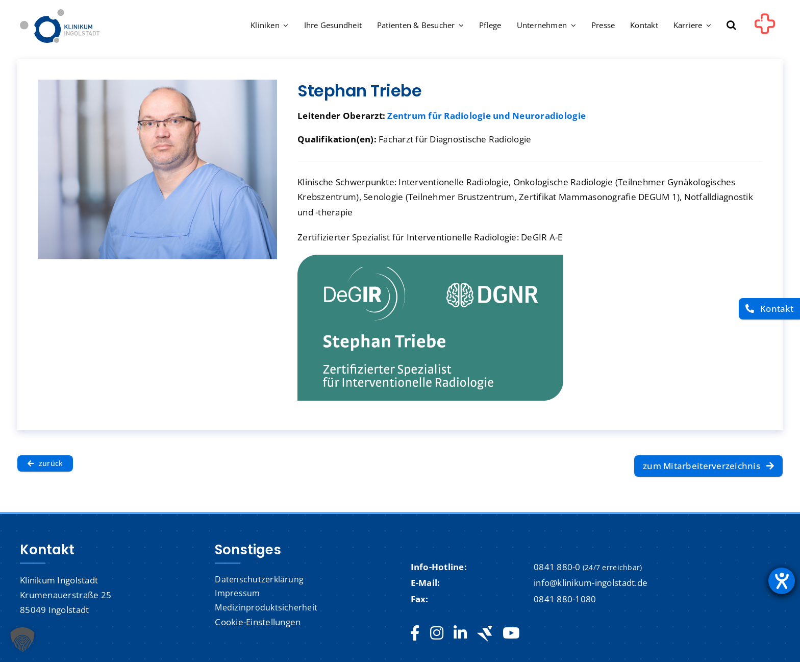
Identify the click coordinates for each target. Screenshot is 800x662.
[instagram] (436, 633)
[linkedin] (460, 633)
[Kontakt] (769, 309)
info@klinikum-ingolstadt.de (590, 583)
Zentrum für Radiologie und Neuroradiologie (486, 115)
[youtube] (511, 633)
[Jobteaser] (484, 634)
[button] (731, 26)
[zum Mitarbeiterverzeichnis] (708, 466)
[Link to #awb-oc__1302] (765, 27)
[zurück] (45, 463)
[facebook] (415, 633)
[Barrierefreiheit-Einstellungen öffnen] (781, 581)
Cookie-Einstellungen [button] (258, 622)
